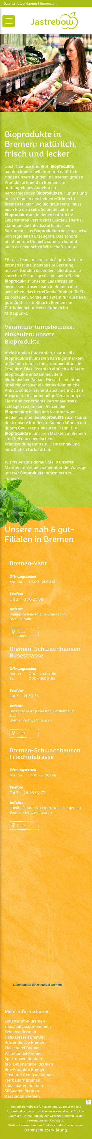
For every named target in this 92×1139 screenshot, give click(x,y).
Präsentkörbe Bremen (25, 1042)
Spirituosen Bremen (23, 1058)
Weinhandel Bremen (24, 1053)
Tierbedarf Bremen (22, 1080)
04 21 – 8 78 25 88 (26, 599)
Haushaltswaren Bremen (28, 1026)
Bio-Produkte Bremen (25, 1069)
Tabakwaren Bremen (24, 1085)
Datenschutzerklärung (20, 4)
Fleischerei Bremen (23, 1047)
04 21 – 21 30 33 (24, 696)
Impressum (48, 4)
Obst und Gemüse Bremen (29, 1074)
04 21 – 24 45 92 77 (27, 792)
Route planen (21, 633)
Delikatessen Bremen (24, 1037)
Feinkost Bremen (20, 1031)
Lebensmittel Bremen (25, 1021)
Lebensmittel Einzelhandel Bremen (37, 985)
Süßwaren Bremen (22, 1091)
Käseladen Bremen (22, 1096)
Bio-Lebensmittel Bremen (29, 1064)
